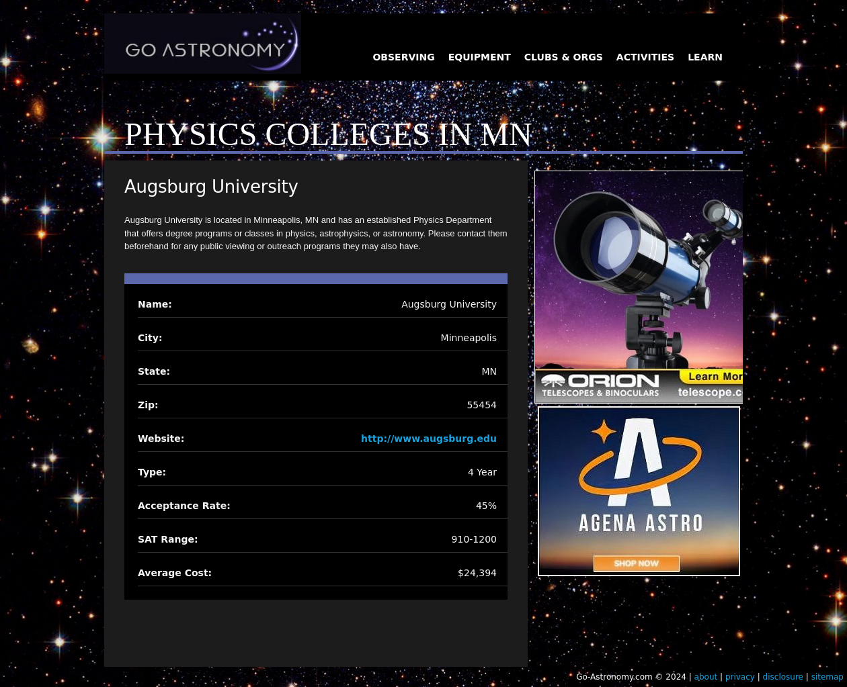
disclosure (783, 677)
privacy (740, 677)
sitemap (827, 677)
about (706, 677)
